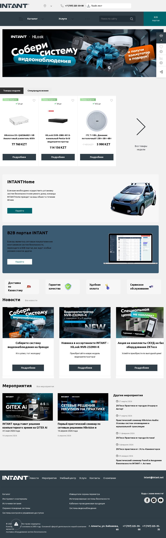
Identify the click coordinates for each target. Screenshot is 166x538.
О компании (109, 478)
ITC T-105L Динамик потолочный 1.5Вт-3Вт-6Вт (97, 137)
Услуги (63, 18)
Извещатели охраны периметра (84, 494)
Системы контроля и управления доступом (23, 513)
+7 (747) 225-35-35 (151, 528)
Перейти (19, 211)
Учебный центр (68, 478)
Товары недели (11, 90)
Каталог (31, 19)
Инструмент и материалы (14, 499)
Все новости (31, 300)
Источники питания (11, 503)
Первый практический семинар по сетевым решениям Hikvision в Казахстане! (79, 427)
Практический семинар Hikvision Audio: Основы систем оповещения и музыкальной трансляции (137, 423)
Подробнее (19, 157)
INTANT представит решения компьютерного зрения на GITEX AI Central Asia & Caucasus (24, 427)
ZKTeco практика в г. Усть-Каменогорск (138, 449)
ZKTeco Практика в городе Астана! (135, 438)
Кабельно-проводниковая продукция (87, 503)
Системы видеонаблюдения (82, 508)
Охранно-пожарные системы (16, 508)
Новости (34, 478)
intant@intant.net (154, 477)
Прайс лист (96, 6)
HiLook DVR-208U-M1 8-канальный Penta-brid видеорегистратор (58, 138)
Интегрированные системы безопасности (89, 499)
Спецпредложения (38, 90)
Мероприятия (49, 478)
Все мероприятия (45, 386)
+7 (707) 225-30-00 (131, 528)
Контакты (95, 478)
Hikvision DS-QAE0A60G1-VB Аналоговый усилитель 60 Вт (19, 137)
